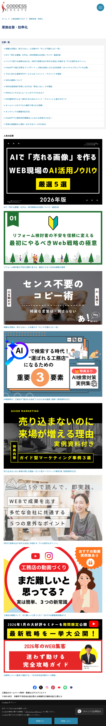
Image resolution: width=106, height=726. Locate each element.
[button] (89, 711)
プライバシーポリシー (33, 711)
